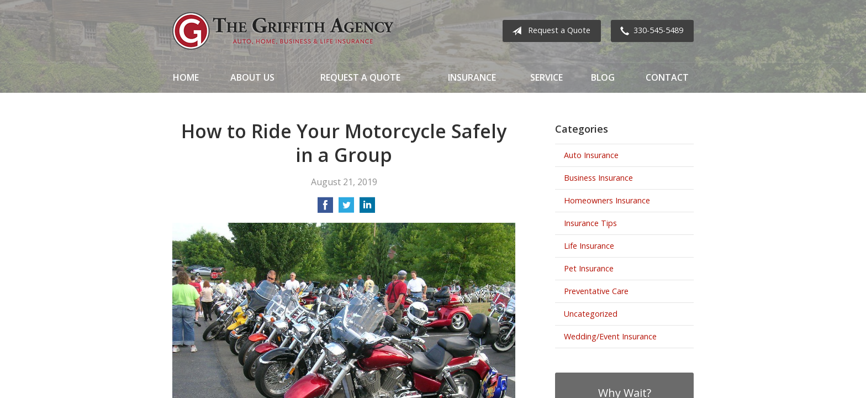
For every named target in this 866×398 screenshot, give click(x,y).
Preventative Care (596, 291)
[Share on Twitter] (346, 208)
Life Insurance (589, 245)
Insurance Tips (590, 223)
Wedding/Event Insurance (610, 336)
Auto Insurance (591, 155)
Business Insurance (598, 177)
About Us (252, 77)
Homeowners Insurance (607, 200)
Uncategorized (590, 313)
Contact (667, 77)
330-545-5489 (649, 31)
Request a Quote (549, 31)
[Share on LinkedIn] (367, 208)
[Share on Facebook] (325, 208)
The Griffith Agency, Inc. (282, 31)
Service (546, 77)
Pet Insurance (589, 268)
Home (186, 77)
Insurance (472, 77)
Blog (603, 77)
